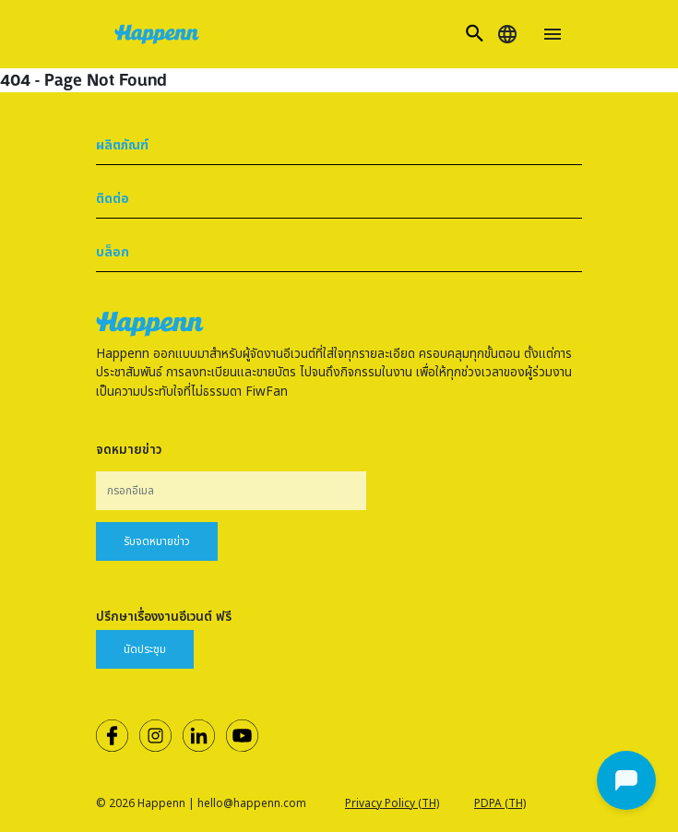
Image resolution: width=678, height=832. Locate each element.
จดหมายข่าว (128, 450)
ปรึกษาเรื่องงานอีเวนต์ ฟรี (164, 617)
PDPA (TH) (500, 803)
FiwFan (266, 392)
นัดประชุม (145, 649)
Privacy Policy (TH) (392, 803)
